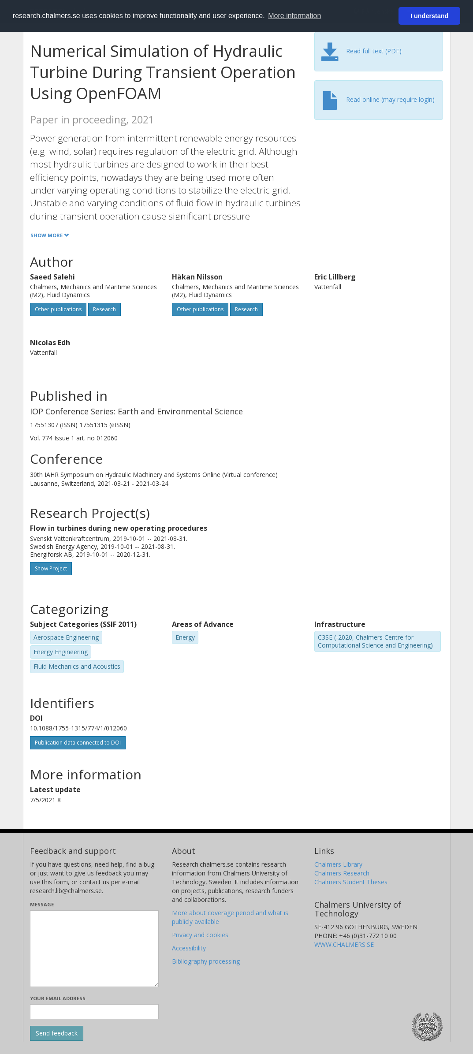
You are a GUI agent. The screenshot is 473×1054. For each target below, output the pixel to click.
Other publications (58, 309)
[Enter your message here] (94, 948)
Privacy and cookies (200, 935)
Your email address (58, 998)
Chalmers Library (338, 864)
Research (104, 309)
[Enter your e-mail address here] (94, 1011)
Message (42, 904)
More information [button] (294, 15)
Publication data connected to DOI (78, 742)
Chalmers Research (341, 873)
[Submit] (56, 1033)
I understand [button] (429, 15)
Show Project (51, 568)
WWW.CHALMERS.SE (344, 944)
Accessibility (189, 948)
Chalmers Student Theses (350, 882)
